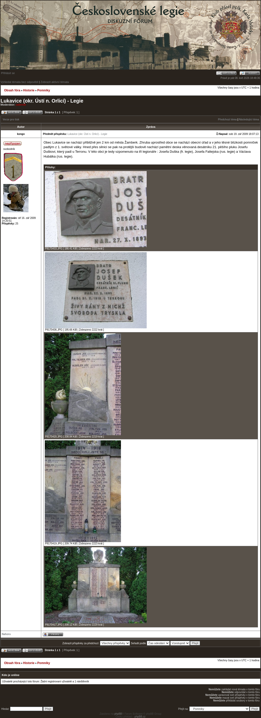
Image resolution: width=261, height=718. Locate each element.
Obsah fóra (12, 90)
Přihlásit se (8, 73)
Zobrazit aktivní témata (54, 81)
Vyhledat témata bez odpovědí (19, 81)
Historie (28, 90)
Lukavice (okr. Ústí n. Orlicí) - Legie (42, 101)
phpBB (118, 713)
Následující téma (249, 119)
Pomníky (43, 90)
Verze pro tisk (11, 119)
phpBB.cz (139, 716)
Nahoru (6, 634)
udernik (21, 104)
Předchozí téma (227, 119)
